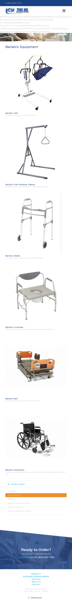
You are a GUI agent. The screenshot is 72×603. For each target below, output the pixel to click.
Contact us (24, 557)
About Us (36, 582)
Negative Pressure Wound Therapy (19, 503)
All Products (12, 491)
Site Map (45, 591)
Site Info (37, 591)
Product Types (18, 484)
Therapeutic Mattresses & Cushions (19, 511)
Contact (36, 584)
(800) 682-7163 (13, 3)
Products (36, 574)
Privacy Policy (28, 591)
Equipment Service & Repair (36, 576)
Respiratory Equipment (15, 507)
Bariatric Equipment (14, 495)
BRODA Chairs (12, 499)
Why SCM (36, 579)
